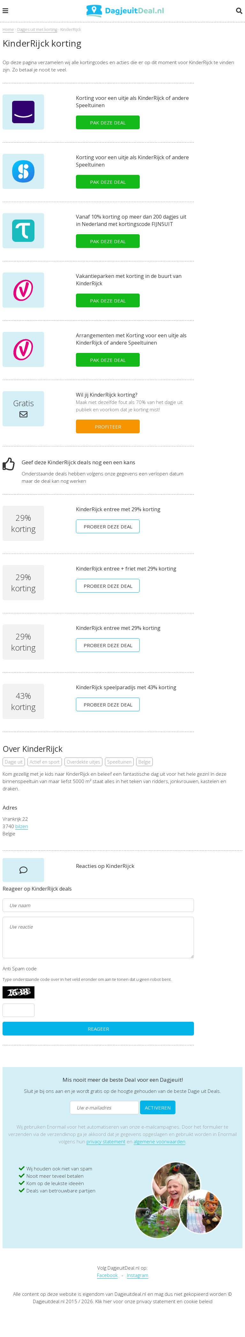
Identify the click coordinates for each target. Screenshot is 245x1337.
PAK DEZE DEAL (108, 122)
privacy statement (105, 1141)
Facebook (107, 1275)
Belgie (144, 762)
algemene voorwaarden (159, 1141)
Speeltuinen (119, 762)
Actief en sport (45, 762)
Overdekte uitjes (83, 762)
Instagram (137, 1275)
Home (8, 29)
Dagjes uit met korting (37, 29)
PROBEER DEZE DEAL (108, 526)
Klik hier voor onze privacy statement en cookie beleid (153, 1301)
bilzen (21, 826)
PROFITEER (108, 426)
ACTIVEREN (158, 1107)
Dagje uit (14, 762)
